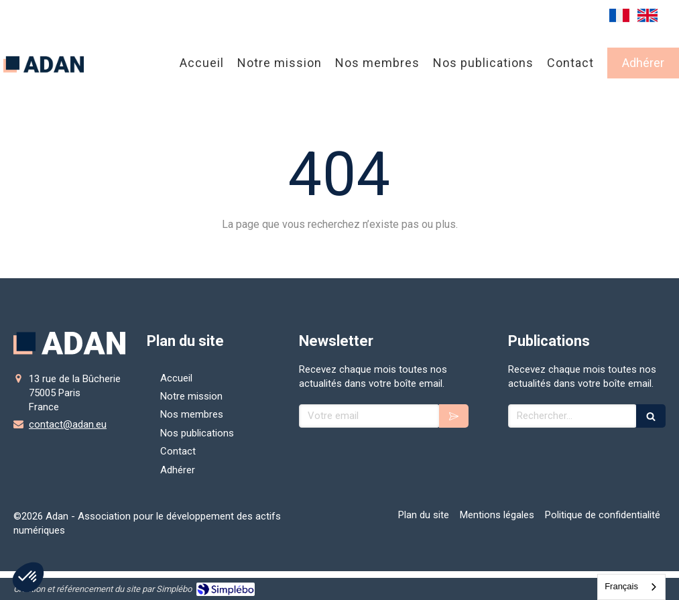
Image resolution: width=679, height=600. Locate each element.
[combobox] (631, 587)
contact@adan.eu (68, 424)
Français (621, 586)
